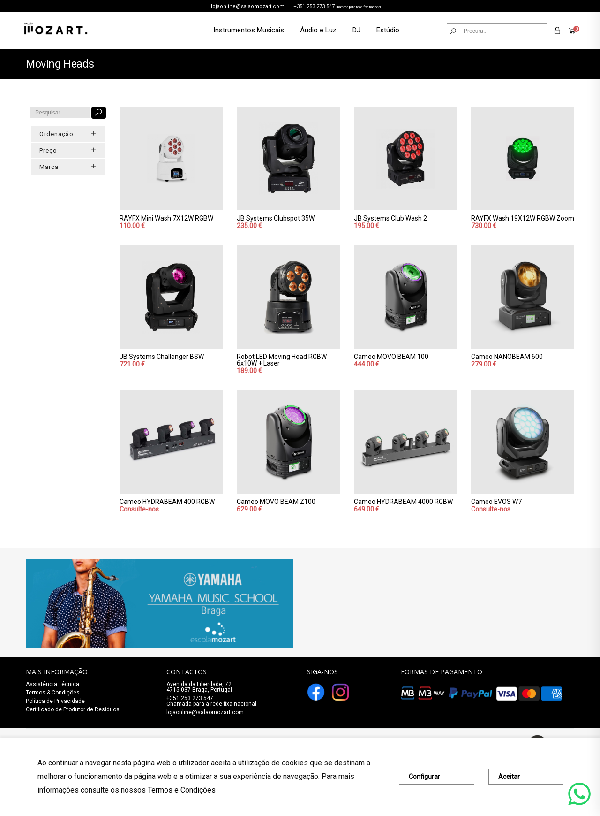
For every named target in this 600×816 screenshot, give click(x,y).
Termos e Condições (182, 789)
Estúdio (387, 30)
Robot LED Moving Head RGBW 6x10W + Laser (282, 360)
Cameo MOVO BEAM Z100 (276, 501)
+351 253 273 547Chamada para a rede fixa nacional (211, 701)
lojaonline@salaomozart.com (248, 6)
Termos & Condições (53, 692)
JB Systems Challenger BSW (162, 356)
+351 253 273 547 (314, 6)
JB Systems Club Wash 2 (390, 218)
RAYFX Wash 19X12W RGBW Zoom (522, 218)
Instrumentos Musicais (248, 30)
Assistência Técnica (52, 684)
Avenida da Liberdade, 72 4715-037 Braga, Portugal (199, 687)
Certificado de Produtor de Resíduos (73, 709)
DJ (356, 30)
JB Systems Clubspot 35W (276, 218)
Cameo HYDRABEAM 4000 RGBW (403, 501)
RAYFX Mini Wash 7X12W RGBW (166, 218)
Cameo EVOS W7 (496, 501)
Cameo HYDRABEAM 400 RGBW (167, 501)
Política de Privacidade (55, 701)
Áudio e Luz (318, 30)
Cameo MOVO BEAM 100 (391, 356)
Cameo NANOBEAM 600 (507, 356)
